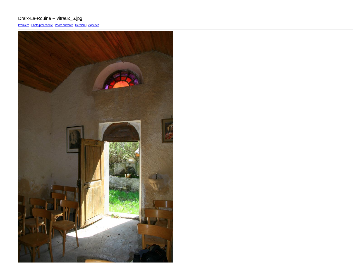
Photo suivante (64, 25)
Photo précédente (42, 25)
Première (23, 25)
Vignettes (93, 25)
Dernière (80, 25)
